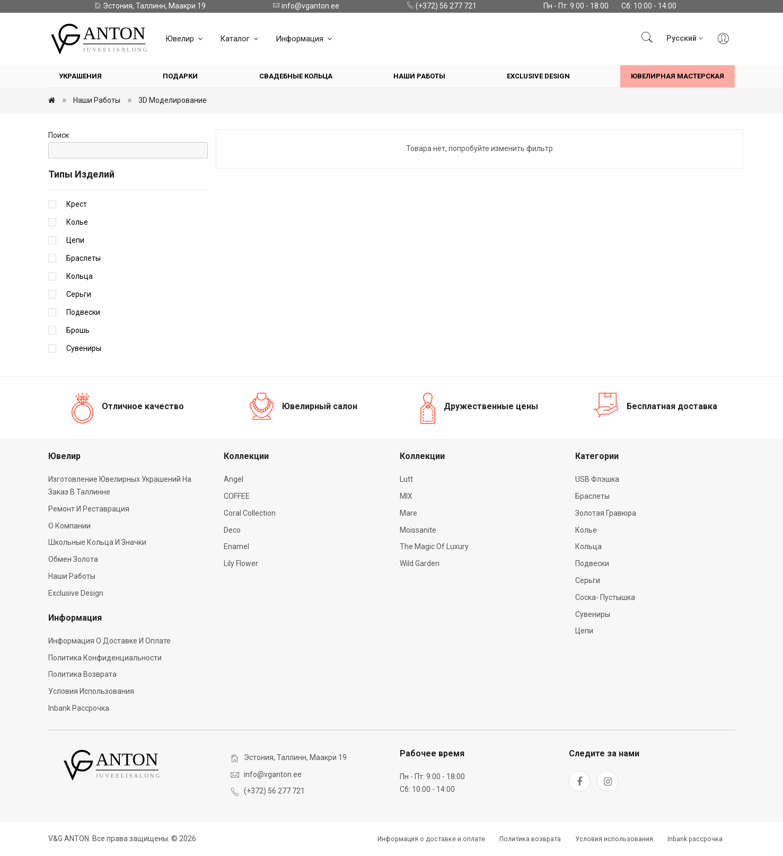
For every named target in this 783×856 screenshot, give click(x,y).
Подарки (180, 76)
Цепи (75, 240)
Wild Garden (419, 563)
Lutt (406, 479)
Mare (408, 513)
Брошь (78, 330)
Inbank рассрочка (78, 708)
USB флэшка (597, 479)
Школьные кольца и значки (97, 542)
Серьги (78, 294)
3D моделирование (172, 100)
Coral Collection (250, 513)
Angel (233, 479)
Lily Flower (241, 563)
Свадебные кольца (295, 76)
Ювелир (184, 38)
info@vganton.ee (305, 6)
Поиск (58, 135)
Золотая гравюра (605, 513)
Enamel (236, 546)
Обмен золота (73, 559)
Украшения (80, 76)
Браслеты (83, 258)
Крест (76, 204)
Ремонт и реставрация (88, 509)
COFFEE (237, 496)
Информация (304, 38)
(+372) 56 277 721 (442, 6)
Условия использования (91, 691)
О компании (69, 526)
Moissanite (418, 530)
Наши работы (419, 76)
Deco (232, 530)
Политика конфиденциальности (105, 658)
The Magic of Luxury (434, 546)
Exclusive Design (538, 76)
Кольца (79, 276)
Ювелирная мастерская (677, 76)
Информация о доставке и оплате (109, 641)
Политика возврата (82, 674)
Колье (77, 222)
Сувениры (83, 348)
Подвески (83, 312)
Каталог (240, 38)
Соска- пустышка (605, 597)
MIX (406, 496)
